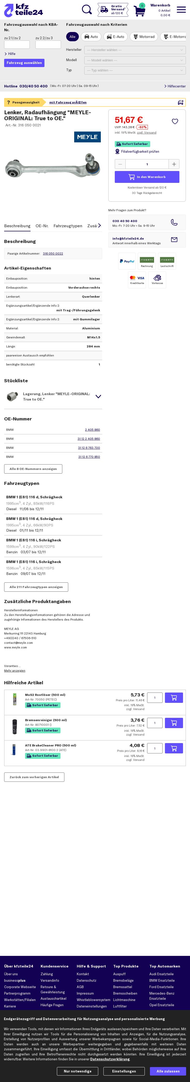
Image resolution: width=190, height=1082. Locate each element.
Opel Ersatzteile (161, 1005)
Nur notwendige (78, 1071)
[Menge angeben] (147, 164)
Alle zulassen (168, 1071)
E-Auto (118, 36)
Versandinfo (50, 980)
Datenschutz (86, 980)
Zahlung (47, 974)
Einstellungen (124, 1071)
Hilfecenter (177, 86)
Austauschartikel (53, 998)
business (15, 980)
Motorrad (147, 36)
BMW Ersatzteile (162, 980)
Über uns (11, 974)
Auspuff (119, 974)
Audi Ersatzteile (161, 974)
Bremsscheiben (125, 993)
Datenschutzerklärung (110, 1059)
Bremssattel (122, 987)
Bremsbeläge (123, 980)
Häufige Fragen (52, 1005)
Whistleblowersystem (93, 1000)
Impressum (85, 993)
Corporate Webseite (20, 987)
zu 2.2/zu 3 (44, 38)
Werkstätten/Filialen (20, 1000)
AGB (80, 987)
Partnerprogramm (17, 993)
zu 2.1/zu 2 (12, 38)
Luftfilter (120, 1006)
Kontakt (83, 974)
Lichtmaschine (124, 1000)
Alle (72, 36)
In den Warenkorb (151, 177)
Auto (94, 36)
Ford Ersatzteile (161, 987)
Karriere (10, 1006)
